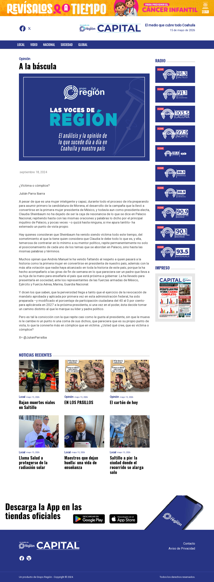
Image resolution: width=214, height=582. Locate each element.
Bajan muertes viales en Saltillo (37, 405)
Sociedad (67, 44)
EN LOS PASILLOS (78, 402)
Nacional (49, 44)
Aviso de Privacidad (182, 548)
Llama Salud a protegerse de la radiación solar (33, 462)
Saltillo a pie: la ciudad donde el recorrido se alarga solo (127, 465)
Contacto (189, 543)
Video (33, 44)
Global (82, 44)
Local (21, 44)
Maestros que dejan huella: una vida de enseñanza (81, 462)
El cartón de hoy (124, 402)
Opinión (24, 59)
